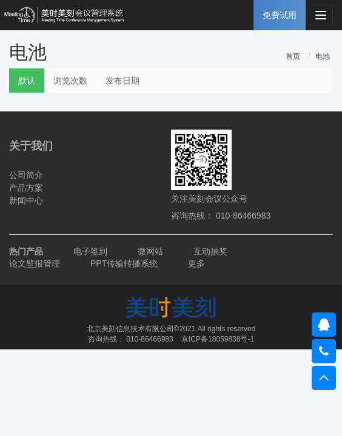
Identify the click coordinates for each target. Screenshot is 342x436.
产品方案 (26, 188)
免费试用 (280, 15)
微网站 (150, 251)
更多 (196, 263)
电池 (322, 56)
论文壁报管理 (34, 263)
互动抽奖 (210, 251)
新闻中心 (26, 200)
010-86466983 (149, 339)
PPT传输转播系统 (124, 263)
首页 (293, 56)
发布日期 (122, 80)
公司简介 (26, 175)
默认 (26, 80)
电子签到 (90, 251)
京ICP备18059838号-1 (217, 339)
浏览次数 (70, 80)
